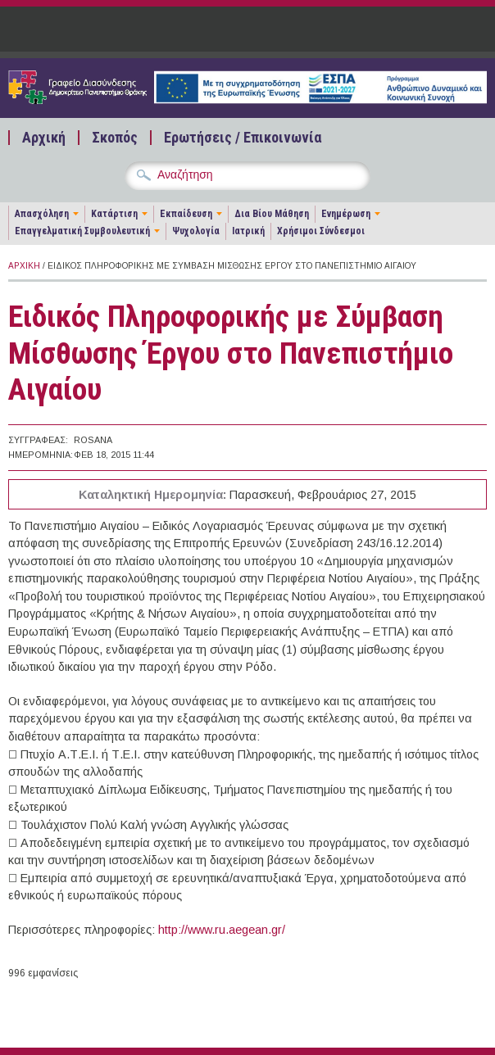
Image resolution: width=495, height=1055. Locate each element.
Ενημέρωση (345, 214)
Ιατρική (248, 231)
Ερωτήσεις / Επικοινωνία (242, 137)
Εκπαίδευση (186, 214)
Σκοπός (115, 137)
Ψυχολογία (196, 231)
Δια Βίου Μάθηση (271, 214)
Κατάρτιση (114, 214)
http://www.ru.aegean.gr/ (221, 929)
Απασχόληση (42, 214)
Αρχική (44, 137)
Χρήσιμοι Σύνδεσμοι (321, 231)
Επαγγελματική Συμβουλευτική (82, 231)
